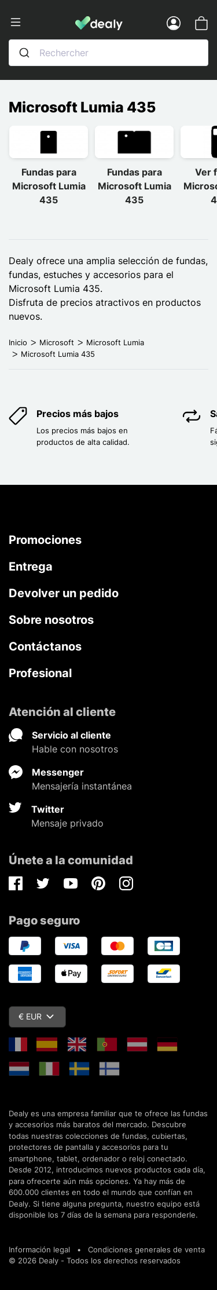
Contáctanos (45, 646)
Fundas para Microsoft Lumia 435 (49, 186)
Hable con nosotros (75, 749)
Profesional (40, 673)
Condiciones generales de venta (146, 1249)
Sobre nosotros (51, 620)
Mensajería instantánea (82, 786)
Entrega (31, 566)
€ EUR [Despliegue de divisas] (36, 1016)
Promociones (45, 540)
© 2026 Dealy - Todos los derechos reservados (95, 1260)
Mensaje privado (67, 823)
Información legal (39, 1249)
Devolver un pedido (64, 593)
